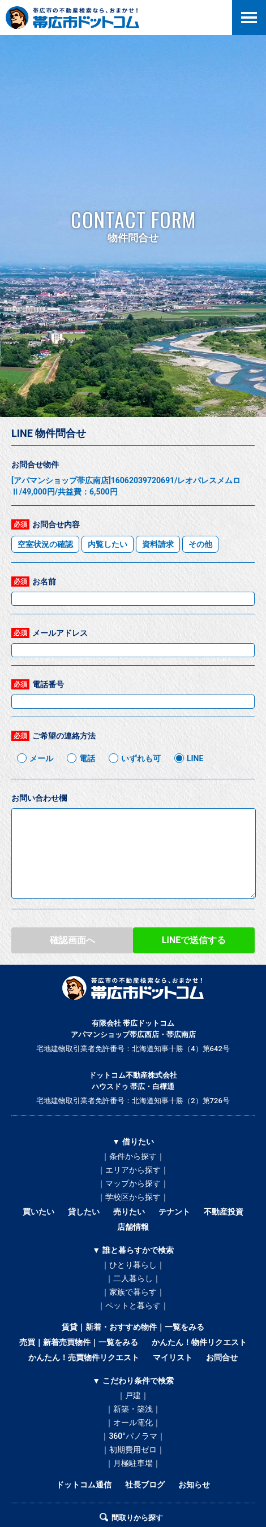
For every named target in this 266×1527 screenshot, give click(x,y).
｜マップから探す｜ (133, 1183)
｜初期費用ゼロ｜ (133, 1449)
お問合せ (222, 1357)
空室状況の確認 (45, 544)
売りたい (129, 1211)
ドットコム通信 (83, 1484)
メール (41, 758)
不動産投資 (223, 1211)
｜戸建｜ (133, 1395)
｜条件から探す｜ (133, 1156)
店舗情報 (133, 1226)
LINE (195, 758)
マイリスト (172, 1357)
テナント (174, 1211)
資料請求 (158, 544)
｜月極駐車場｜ (133, 1463)
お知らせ (194, 1484)
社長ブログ (145, 1484)
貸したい (84, 1211)
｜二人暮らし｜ (133, 1278)
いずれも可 (141, 758)
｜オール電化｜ (133, 1422)
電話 (87, 758)
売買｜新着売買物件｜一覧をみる (78, 1342)
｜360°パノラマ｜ (133, 1436)
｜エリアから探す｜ (133, 1169)
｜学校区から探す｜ (133, 1196)
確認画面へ (72, 940)
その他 (200, 544)
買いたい (38, 1211)
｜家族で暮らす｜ (133, 1291)
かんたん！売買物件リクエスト (83, 1357)
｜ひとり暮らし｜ (133, 1264)
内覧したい (107, 544)
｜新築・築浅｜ (133, 1408)
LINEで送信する (194, 940)
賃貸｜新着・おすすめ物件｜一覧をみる (133, 1326)
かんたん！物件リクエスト (199, 1342)
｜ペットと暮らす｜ (133, 1305)
